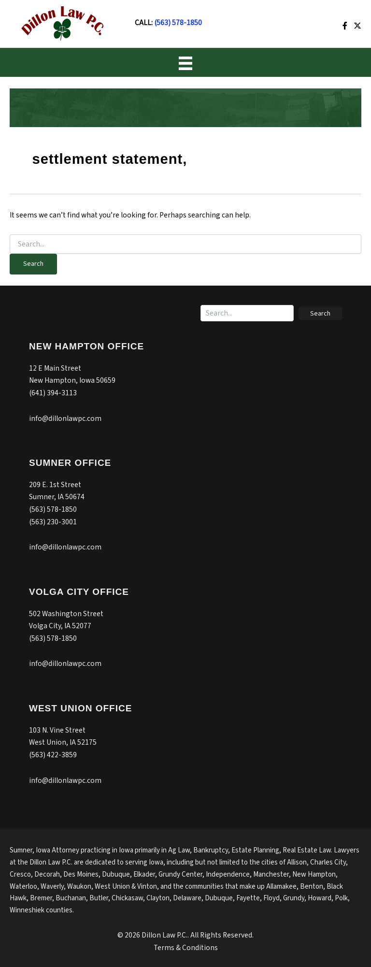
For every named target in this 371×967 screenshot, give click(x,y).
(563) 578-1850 (178, 22)
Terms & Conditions (186, 947)
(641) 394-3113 (53, 393)
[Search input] (247, 313)
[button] (320, 313)
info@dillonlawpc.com (65, 418)
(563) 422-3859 (53, 755)
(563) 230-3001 (53, 522)
